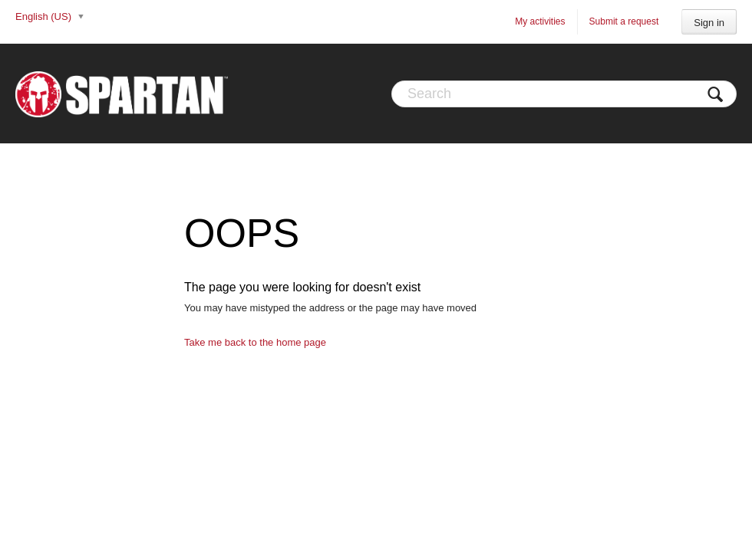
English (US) (44, 16)
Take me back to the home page (255, 342)
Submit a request (624, 21)
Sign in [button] (709, 22)
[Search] (564, 93)
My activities (540, 21)
